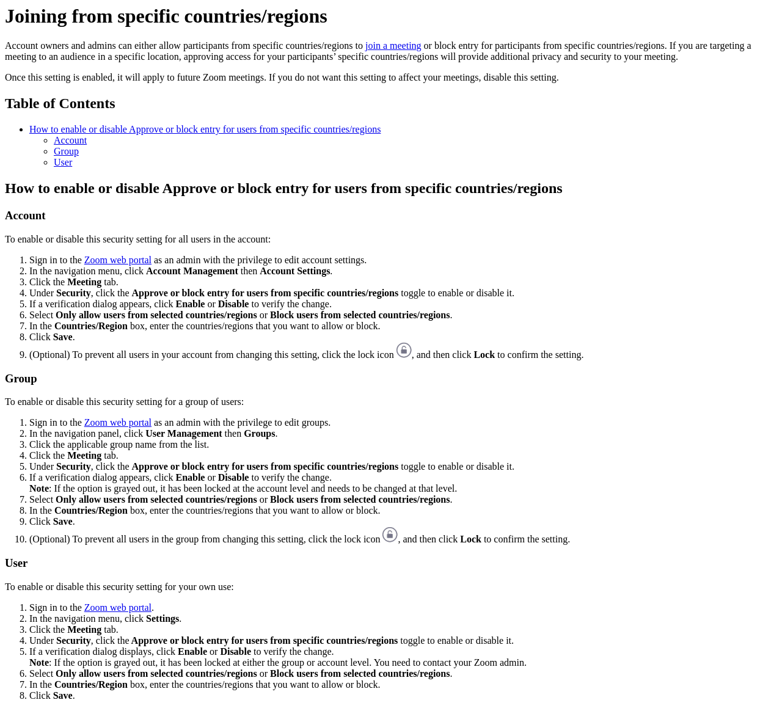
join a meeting (393, 45)
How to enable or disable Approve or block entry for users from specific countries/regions (205, 129)
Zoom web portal (118, 260)
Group (66, 151)
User (63, 162)
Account (70, 140)
